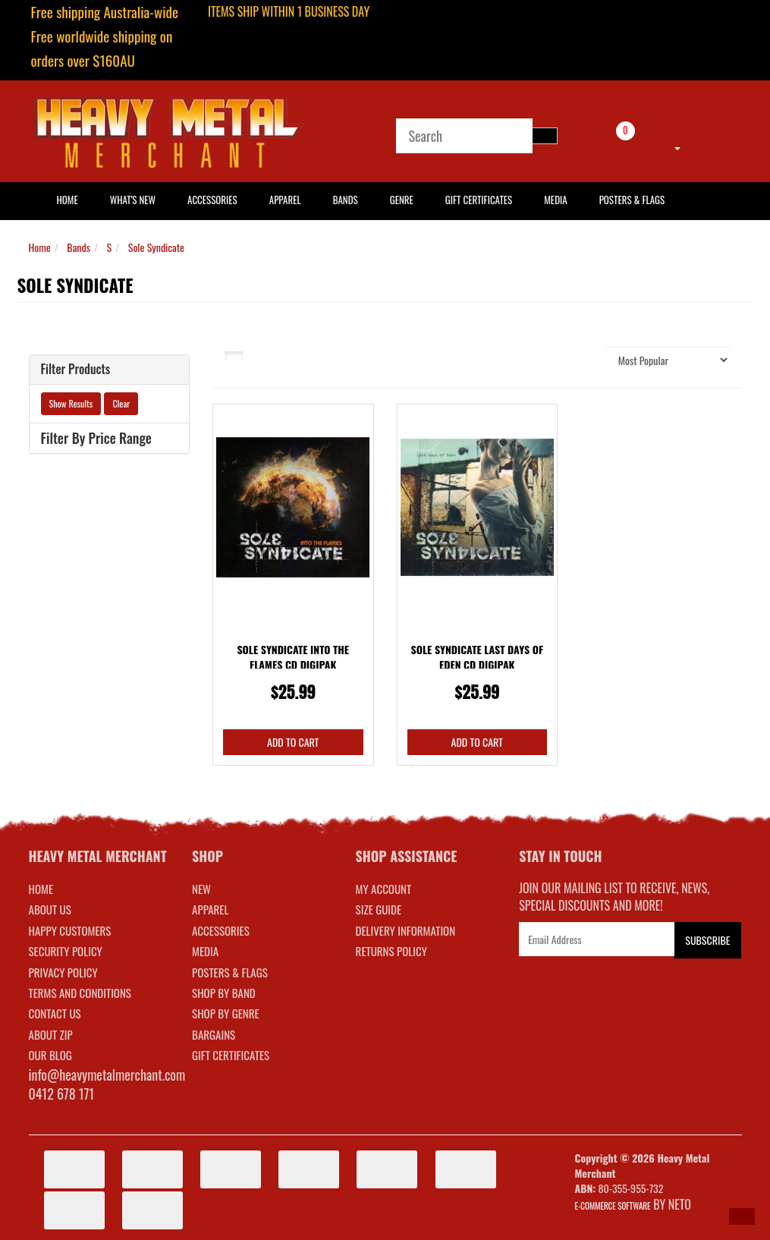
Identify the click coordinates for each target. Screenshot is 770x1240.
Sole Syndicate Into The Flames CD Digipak (293, 656)
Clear (121, 403)
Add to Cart (293, 742)
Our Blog (50, 1054)
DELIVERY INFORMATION (406, 930)
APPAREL (210, 909)
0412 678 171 (62, 1093)
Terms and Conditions (80, 992)
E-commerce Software (613, 1206)
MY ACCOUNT (384, 888)
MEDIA (205, 951)
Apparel (285, 199)
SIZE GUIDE (379, 909)
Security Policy (65, 951)
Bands (345, 199)
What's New (133, 199)
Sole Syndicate (156, 247)
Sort (586, 359)
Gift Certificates (478, 199)
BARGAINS (213, 1034)
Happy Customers (70, 930)
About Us (50, 909)
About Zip (51, 1034)
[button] (742, 1216)
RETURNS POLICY (391, 951)
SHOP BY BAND (224, 992)
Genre (401, 199)
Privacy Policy (63, 972)
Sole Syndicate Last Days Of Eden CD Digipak (476, 656)
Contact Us (55, 1013)
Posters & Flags (632, 199)
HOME (67, 199)
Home (40, 247)
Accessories (212, 199)
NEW (201, 888)
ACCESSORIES (221, 930)
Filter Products (76, 369)
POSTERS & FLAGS (230, 972)
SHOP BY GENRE (225, 1013)
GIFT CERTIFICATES (230, 1054)
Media (555, 199)
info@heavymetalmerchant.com (107, 1074)
